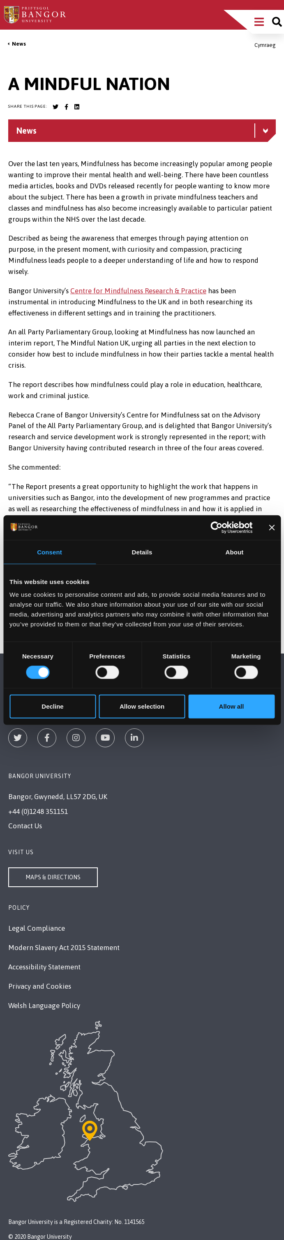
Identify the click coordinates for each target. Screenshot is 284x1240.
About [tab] (235, 551)
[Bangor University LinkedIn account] (77, 107)
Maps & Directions (53, 877)
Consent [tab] (49, 551)
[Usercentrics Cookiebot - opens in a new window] (217, 527)
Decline (52, 706)
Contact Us (25, 826)
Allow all (231, 706)
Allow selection (142, 706)
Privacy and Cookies (39, 986)
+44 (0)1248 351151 (38, 811)
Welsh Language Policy (44, 1005)
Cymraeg (265, 45)
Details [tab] (142, 551)
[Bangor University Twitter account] (55, 107)
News (19, 44)
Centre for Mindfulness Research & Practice (138, 291)
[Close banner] (272, 527)
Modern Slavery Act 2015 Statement (64, 947)
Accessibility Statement (44, 967)
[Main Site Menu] (259, 22)
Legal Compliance (36, 928)
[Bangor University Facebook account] (66, 107)
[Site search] (277, 22)
